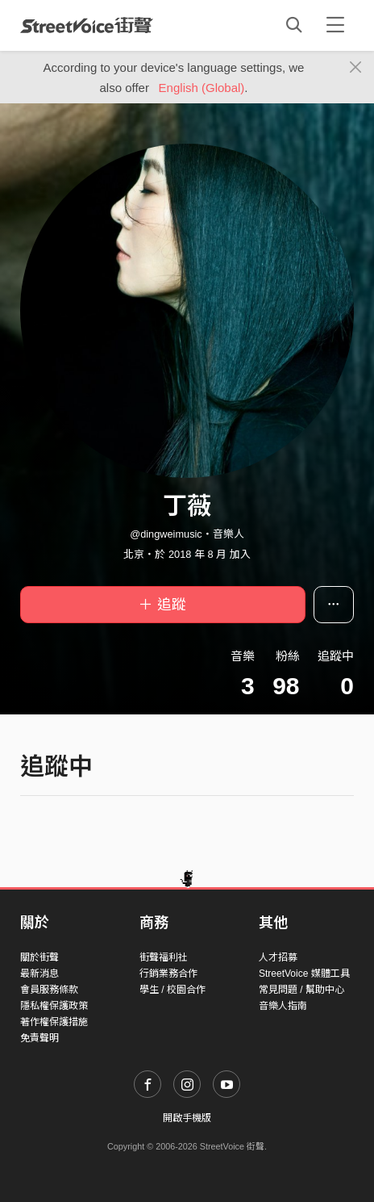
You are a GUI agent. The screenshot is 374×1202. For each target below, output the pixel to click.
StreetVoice (86, 25)
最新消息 (39, 973)
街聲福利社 (163, 957)
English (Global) (202, 87)
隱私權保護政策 (54, 1005)
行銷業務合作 (168, 973)
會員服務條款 (49, 989)
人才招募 (278, 957)
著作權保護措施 (54, 1022)
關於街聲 (39, 957)
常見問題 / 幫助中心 (301, 989)
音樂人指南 (283, 1005)
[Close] (356, 67)
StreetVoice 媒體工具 (304, 973)
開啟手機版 (187, 1118)
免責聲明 (39, 1038)
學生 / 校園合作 (172, 989)
